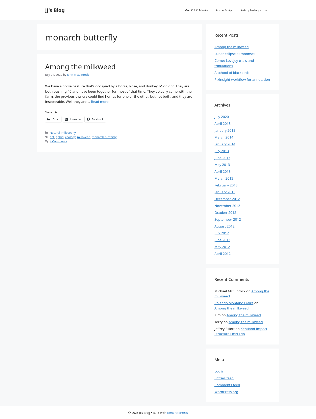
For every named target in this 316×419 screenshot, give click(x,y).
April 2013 (222, 171)
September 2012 (227, 219)
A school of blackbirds (231, 72)
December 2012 (227, 199)
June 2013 (222, 157)
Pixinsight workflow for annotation (242, 79)
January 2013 (224, 192)
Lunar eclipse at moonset (234, 53)
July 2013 (221, 151)
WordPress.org (226, 391)
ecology (70, 137)
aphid (60, 137)
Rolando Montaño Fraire (233, 303)
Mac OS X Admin (196, 10)
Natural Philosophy (63, 132)
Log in (219, 371)
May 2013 (222, 164)
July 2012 (221, 233)
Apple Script (224, 10)
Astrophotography (254, 10)
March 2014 (223, 137)
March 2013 (223, 178)
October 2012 (225, 212)
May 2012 (222, 246)
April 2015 (222, 123)
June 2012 (222, 240)
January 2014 (224, 144)
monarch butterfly (104, 137)
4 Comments (58, 141)
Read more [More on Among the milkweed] (100, 101)
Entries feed (224, 378)
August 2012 (224, 226)
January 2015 (224, 130)
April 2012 (222, 253)
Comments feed (227, 385)
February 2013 (226, 185)
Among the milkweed (80, 66)
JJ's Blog (55, 10)
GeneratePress (177, 413)
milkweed (83, 137)
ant (52, 137)
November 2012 (227, 205)
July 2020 (221, 116)
